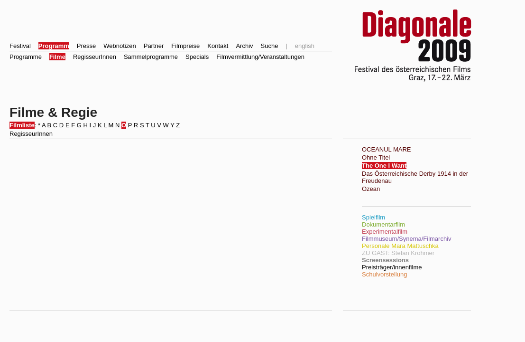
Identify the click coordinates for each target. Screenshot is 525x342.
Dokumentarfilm (383, 224)
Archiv (244, 45)
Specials (197, 56)
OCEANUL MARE (386, 149)
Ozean (371, 188)
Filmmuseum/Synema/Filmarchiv (406, 238)
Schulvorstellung (384, 274)
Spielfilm (373, 217)
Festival (20, 45)
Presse (86, 45)
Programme (25, 56)
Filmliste (22, 125)
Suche (269, 45)
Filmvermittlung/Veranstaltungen (260, 56)
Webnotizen (119, 45)
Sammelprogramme (151, 56)
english (304, 45)
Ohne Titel (376, 157)
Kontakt (217, 45)
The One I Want (384, 165)
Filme (57, 56)
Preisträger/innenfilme (392, 267)
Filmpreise (185, 45)
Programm (53, 45)
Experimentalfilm (384, 231)
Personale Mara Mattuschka (400, 245)
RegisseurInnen (94, 56)
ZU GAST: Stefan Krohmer (398, 252)
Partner (154, 45)
